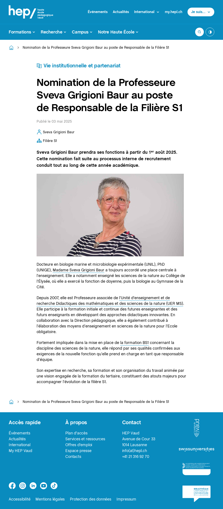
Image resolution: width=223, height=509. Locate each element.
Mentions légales (50, 499)
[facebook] (12, 485)
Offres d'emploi (78, 444)
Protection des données (90, 499)
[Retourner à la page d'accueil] (11, 47)
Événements (98, 12)
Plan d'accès (76, 433)
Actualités (121, 12)
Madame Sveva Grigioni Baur (78, 270)
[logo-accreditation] (196, 469)
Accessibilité (19, 499)
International (19, 444)
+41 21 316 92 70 (135, 456)
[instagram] (22, 485)
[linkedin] (33, 485)
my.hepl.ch (173, 12)
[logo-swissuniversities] (196, 449)
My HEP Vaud (20, 450)
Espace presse (78, 450)
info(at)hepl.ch (134, 450)
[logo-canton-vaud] (196, 428)
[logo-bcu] (196, 494)
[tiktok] (54, 485)
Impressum (126, 499)
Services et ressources (85, 439)
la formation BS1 (134, 342)
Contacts (73, 456)
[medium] (43, 485)
